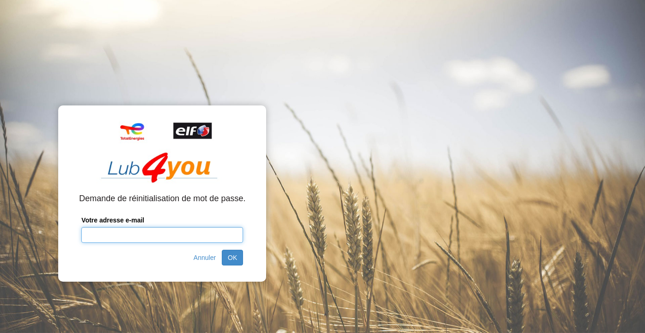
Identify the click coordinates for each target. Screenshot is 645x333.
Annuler (205, 257)
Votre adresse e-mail (112, 220)
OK (232, 257)
